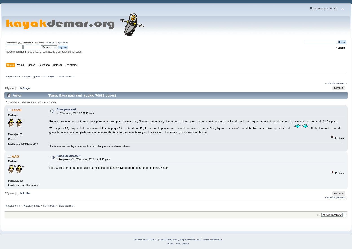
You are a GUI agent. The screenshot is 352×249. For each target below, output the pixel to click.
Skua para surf (66, 109)
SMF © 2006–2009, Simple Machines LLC (180, 239)
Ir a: (319, 215)
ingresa (50, 42)
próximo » (341, 83)
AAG (15, 156)
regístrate (62, 42)
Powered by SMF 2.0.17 (146, 239)
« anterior (330, 83)
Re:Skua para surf (69, 155)
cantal (17, 110)
